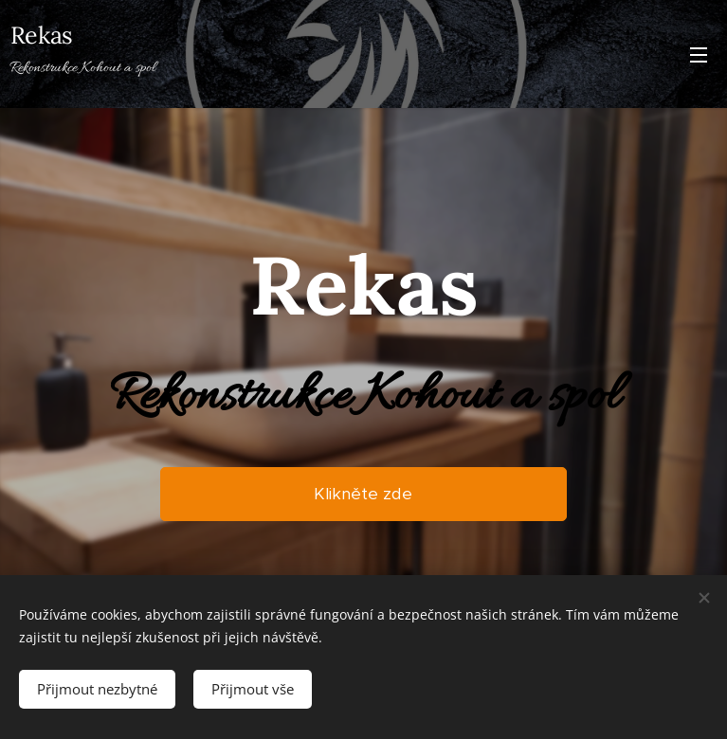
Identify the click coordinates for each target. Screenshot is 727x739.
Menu (698, 55)
